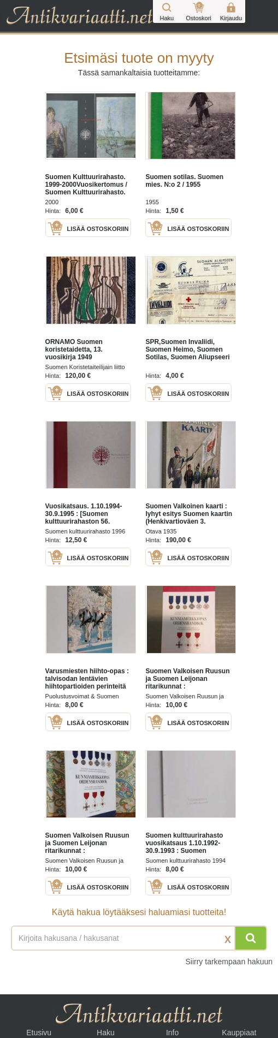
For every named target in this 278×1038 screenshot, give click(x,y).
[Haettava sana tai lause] (139, 938)
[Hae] (250, 938)
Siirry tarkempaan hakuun (229, 961)
